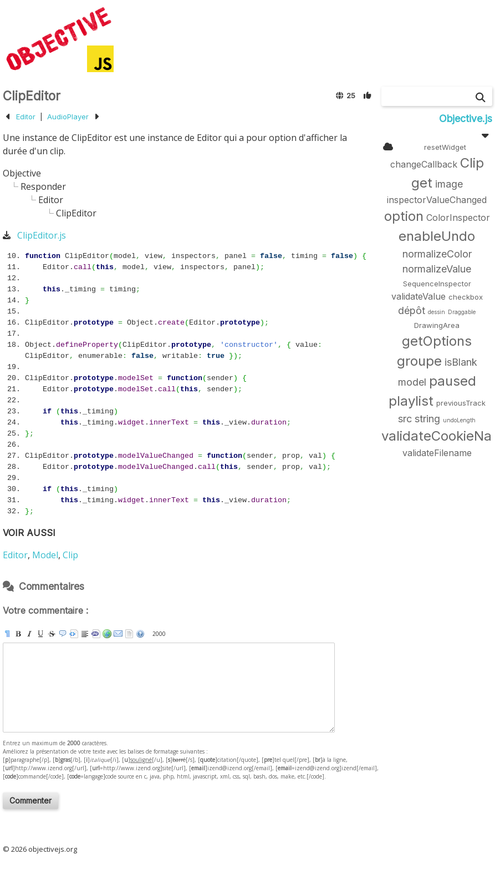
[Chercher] (480, 97)
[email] (118, 633)
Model (45, 555)
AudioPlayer (68, 116)
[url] (107, 633)
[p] (7, 633)
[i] (29, 633)
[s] (51, 633)
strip (129, 633)
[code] (95, 633)
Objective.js (465, 118)
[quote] (62, 633)
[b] (18, 633)
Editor (25, 116)
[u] (40, 633)
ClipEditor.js (41, 235)
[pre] (73, 633)
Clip (70, 555)
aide (140, 633)
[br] (84, 633)
